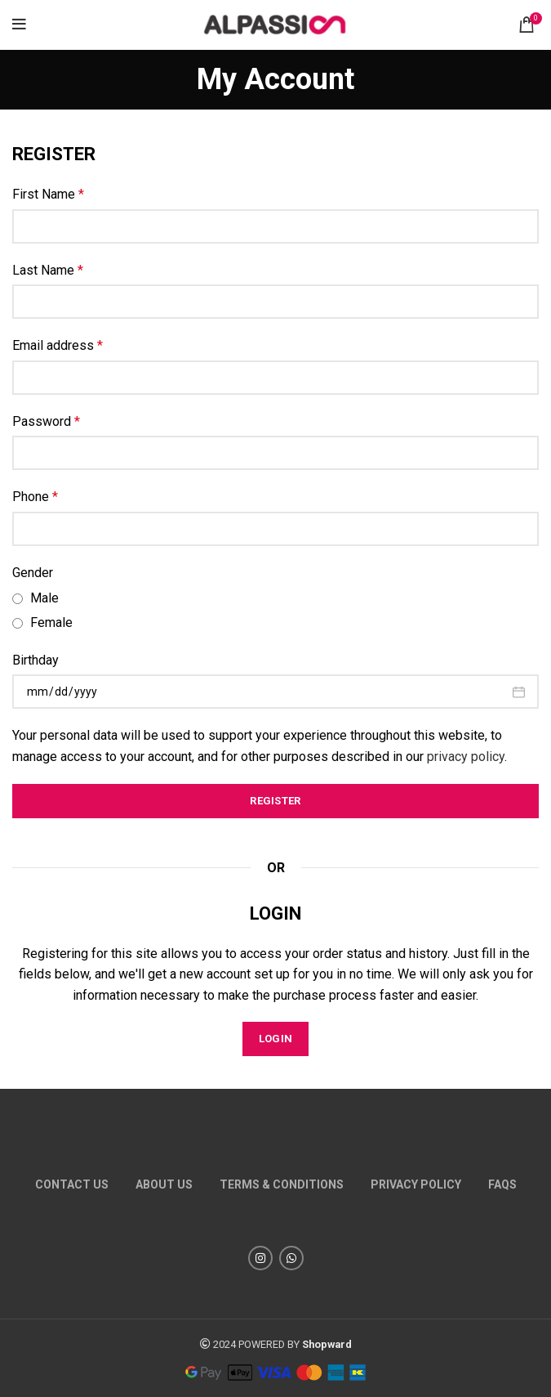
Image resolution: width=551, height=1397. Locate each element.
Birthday (35, 660)
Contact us (72, 1184)
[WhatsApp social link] (291, 1258)
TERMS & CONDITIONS (282, 1184)
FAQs (502, 1184)
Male (35, 598)
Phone (35, 496)
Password (46, 421)
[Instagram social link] (260, 1258)
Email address (57, 345)
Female (42, 622)
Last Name (47, 270)
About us (164, 1184)
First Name (48, 194)
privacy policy (465, 756)
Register (275, 801)
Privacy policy (416, 1184)
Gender (32, 572)
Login (276, 1038)
